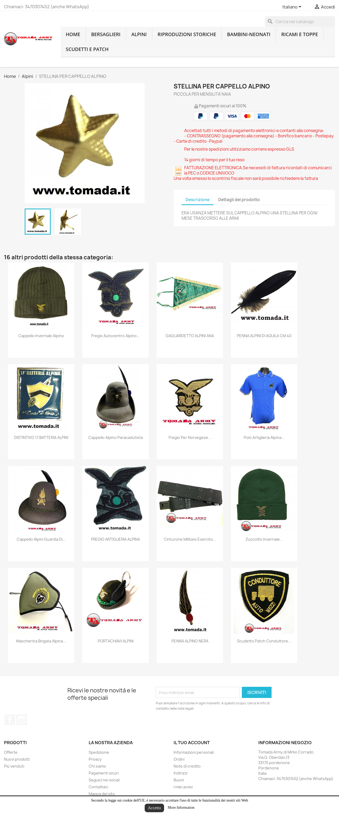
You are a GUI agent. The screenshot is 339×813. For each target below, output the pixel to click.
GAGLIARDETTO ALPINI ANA (190, 335)
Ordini (179, 759)
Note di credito (187, 766)
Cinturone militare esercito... (190, 539)
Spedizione (99, 752)
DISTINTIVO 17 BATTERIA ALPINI (41, 437)
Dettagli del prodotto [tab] (239, 199)
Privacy (95, 759)
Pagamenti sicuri (104, 773)
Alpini (139, 34)
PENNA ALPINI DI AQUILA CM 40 (264, 335)
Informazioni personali (194, 752)
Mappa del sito (102, 793)
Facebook (10, 719)
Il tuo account (192, 743)
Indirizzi (180, 773)
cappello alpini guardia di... (41, 539)
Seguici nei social (104, 779)
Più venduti (14, 766)
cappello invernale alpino (41, 335)
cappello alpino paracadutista (115, 437)
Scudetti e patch (87, 49)
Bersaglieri (106, 34)
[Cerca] (300, 21)
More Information (181, 808)
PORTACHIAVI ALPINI (116, 640)
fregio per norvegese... (190, 437)
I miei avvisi (183, 786)
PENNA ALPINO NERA (189, 640)
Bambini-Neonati (248, 34)
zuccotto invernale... (264, 539)
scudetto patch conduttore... (264, 640)
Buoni (179, 779)
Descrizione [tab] (197, 199)
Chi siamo (97, 766)
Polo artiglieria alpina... (264, 437)
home (73, 34)
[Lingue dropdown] (292, 7)
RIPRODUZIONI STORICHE (187, 34)
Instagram (21, 719)
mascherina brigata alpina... (41, 640)
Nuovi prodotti (17, 759)
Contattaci (98, 786)
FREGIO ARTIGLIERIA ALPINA (115, 539)
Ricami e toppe (299, 34)
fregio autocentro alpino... (115, 335)
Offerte (11, 752)
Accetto (154, 808)
